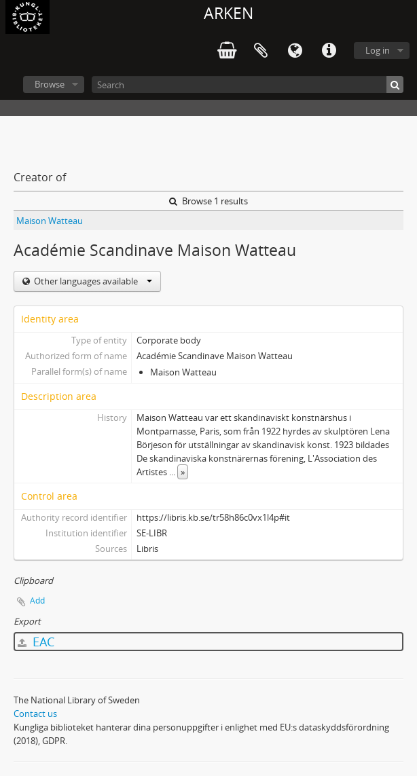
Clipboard (261, 51)
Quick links (329, 51)
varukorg (227, 51)
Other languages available (92, 281)
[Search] (247, 84)
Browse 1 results (208, 201)
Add (37, 600)
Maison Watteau (49, 221)
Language (295, 51)
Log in (377, 50)
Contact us (35, 713)
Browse (50, 84)
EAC (36, 641)
